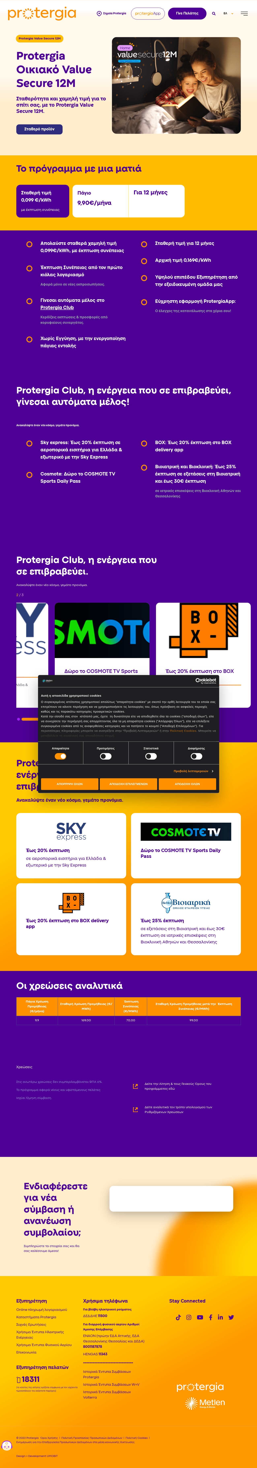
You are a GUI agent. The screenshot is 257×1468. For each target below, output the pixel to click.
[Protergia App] (148, 14)
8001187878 (92, 1346)
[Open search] (213, 13)
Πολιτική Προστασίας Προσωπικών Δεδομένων (91, 1438)
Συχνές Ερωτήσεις (31, 1324)
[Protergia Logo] (42, 14)
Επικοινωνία (26, 1352)
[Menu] (244, 13)
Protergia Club (57, 308)
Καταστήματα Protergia (36, 1317)
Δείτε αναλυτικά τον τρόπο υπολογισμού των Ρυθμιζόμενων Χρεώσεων (178, 1110)
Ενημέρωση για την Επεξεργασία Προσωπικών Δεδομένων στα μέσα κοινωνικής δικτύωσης (75, 1442)
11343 (103, 1354)
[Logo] (200, 1387)
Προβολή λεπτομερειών (191, 771)
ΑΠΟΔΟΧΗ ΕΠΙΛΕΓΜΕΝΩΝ (128, 784)
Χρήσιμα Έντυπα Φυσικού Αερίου (44, 1345)
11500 (102, 1316)
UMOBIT (52, 1456)
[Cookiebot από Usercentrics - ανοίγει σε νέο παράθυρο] (198, 681)
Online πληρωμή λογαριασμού (41, 1309)
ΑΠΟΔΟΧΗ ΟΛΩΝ (187, 784)
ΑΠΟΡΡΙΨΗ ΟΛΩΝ (70, 784)
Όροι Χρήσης (49, 1438)
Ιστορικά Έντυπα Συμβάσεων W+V (111, 1384)
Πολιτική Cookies (183, 730)
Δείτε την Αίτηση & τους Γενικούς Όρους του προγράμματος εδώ (178, 1086)
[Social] (178, 1318)
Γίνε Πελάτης (187, 13)
